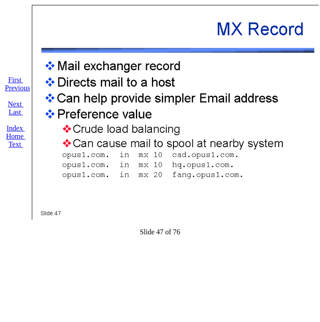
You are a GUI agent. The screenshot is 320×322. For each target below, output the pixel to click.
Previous (17, 88)
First (15, 80)
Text (16, 144)
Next (15, 104)
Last (16, 112)
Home (15, 136)
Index (16, 128)
